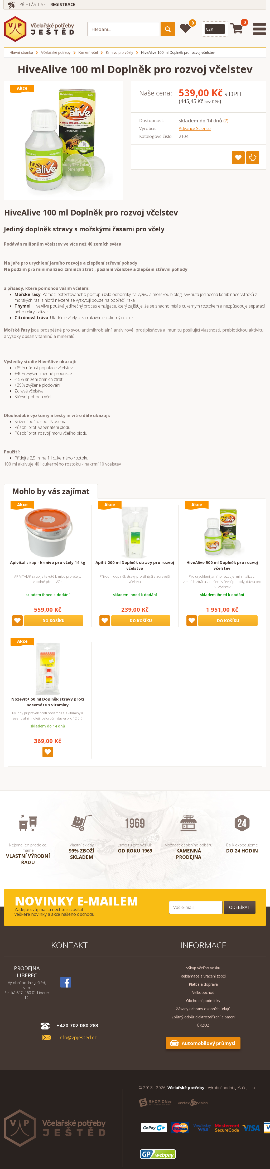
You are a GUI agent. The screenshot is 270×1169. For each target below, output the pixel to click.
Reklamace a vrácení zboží (203, 976)
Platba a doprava (203, 984)
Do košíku (53, 620)
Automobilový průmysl (208, 1043)
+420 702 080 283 (77, 1025)
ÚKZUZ (203, 1025)
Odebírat (239, 907)
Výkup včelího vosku (203, 967)
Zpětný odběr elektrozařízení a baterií (203, 1016)
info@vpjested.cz (77, 1037)
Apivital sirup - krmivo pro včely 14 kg (47, 562)
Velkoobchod (203, 992)
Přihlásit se (32, 4)
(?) (225, 120)
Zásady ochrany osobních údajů (203, 1008)
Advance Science (195, 128)
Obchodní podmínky (203, 1000)
